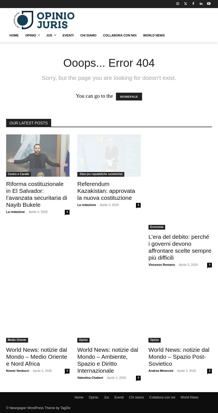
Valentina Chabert (90, 377)
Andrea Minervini (160, 370)
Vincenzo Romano (161, 264)
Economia (157, 226)
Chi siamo (136, 397)
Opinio (83, 339)
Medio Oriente (17, 339)
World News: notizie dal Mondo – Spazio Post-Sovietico (178, 356)
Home (79, 397)
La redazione (15, 211)
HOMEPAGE (129, 96)
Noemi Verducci (17, 370)
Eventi (118, 397)
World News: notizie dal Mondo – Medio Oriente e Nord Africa (36, 356)
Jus (106, 397)
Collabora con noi (162, 397)
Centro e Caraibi (18, 174)
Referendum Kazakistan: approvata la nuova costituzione (106, 191)
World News (190, 397)
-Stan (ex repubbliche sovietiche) (101, 174)
